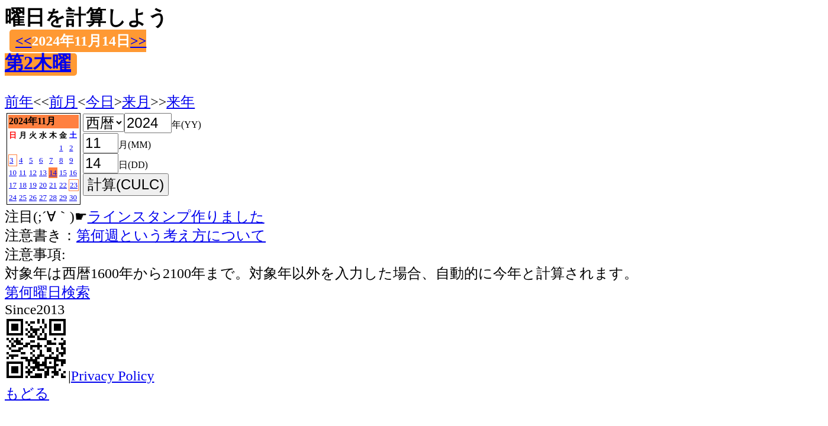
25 (23, 197)
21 (53, 184)
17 (13, 184)
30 (73, 197)
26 (33, 197)
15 (63, 172)
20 (43, 184)
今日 (100, 101)
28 (53, 197)
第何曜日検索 (47, 292)
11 (23, 172)
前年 (19, 101)
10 (13, 172)
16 (73, 172)
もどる (27, 393)
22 (63, 184)
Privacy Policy (112, 375)
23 (74, 184)
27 (43, 197)
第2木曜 (38, 62)
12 (33, 172)
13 (43, 172)
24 (13, 197)
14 (53, 172)
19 (33, 184)
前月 (63, 101)
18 (23, 184)
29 (63, 197)
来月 (136, 101)
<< (23, 41)
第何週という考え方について (171, 235)
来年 (180, 101)
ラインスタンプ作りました (176, 216)
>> (138, 41)
